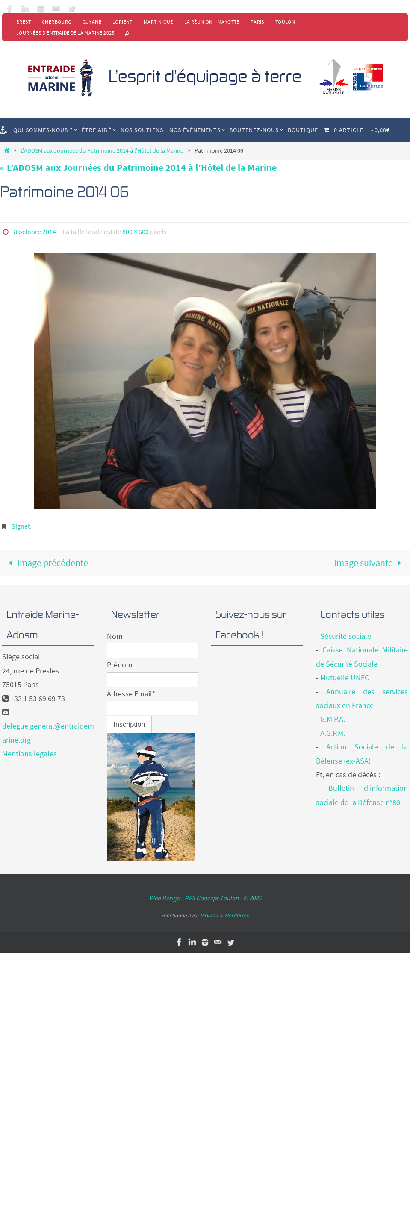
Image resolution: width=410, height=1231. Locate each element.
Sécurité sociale (345, 636)
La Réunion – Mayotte (211, 21)
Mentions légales (29, 753)
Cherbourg (56, 21)
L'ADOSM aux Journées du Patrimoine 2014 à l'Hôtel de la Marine (102, 150)
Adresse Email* (131, 694)
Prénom (120, 665)
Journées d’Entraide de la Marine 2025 (65, 32)
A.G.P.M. (332, 733)
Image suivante (370, 563)
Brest (23, 21)
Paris (257, 21)
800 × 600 (135, 231)
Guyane (92, 21)
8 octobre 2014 (35, 231)
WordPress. (237, 915)
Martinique (158, 21)
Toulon (285, 21)
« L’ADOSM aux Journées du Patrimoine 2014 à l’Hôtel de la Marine (138, 167)
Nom (115, 636)
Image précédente (46, 563)
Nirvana (209, 915)
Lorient (122, 21)
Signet (21, 526)
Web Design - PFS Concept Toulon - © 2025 (205, 898)
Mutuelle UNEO (345, 677)
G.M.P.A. (332, 719)
